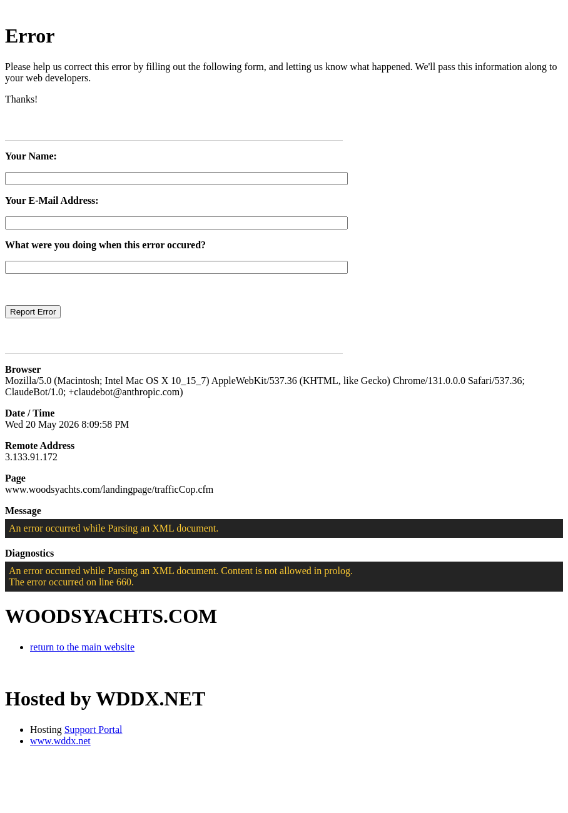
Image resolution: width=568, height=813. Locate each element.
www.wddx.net (60, 740)
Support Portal (93, 729)
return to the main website (82, 647)
